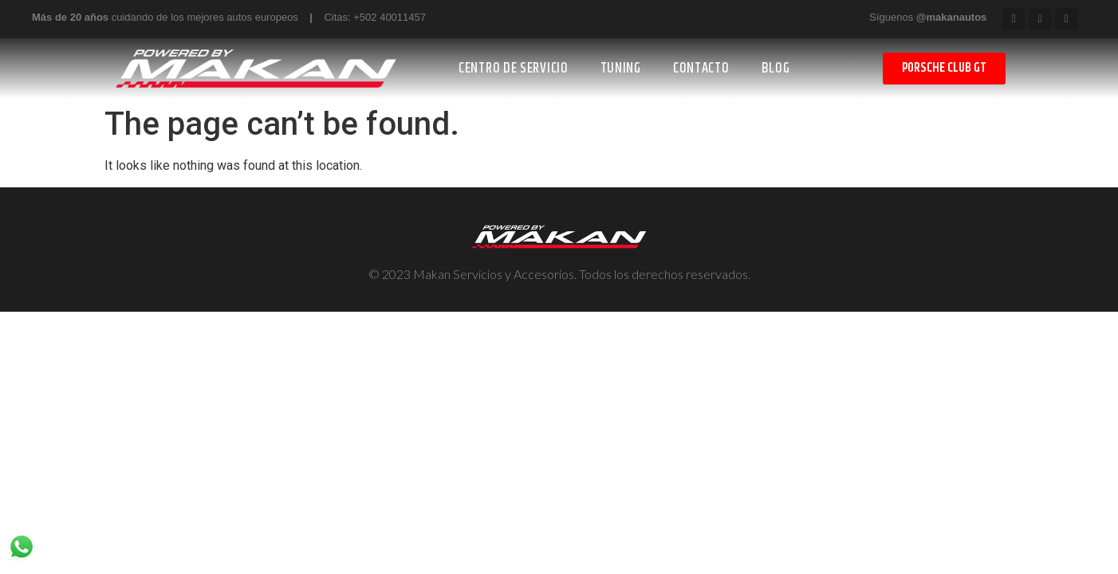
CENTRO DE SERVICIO (514, 68)
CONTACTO (701, 68)
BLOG (776, 68)
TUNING (620, 68)
